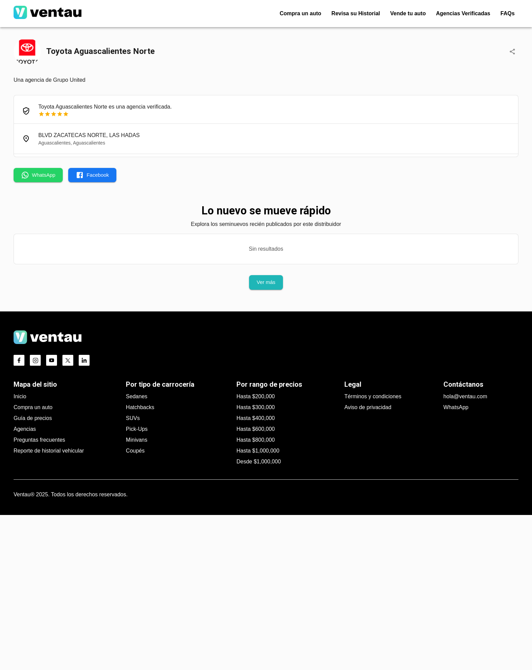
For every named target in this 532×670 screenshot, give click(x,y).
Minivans (136, 595)
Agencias (25, 584)
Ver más (266, 282)
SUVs (133, 573)
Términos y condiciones (372, 551)
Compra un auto (33, 562)
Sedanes (136, 551)
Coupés (135, 606)
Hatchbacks (140, 562)
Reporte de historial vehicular (49, 606)
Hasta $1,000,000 (257, 606)
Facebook (92, 175)
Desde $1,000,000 (258, 616)
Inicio (20, 551)
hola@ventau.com (465, 551)
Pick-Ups (137, 584)
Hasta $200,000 (255, 551)
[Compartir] (512, 51)
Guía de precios (33, 573)
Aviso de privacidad (367, 562)
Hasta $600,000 (255, 584)
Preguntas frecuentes (39, 595)
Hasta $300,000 (255, 562)
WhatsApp (38, 175)
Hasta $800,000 (255, 595)
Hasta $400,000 (255, 573)
